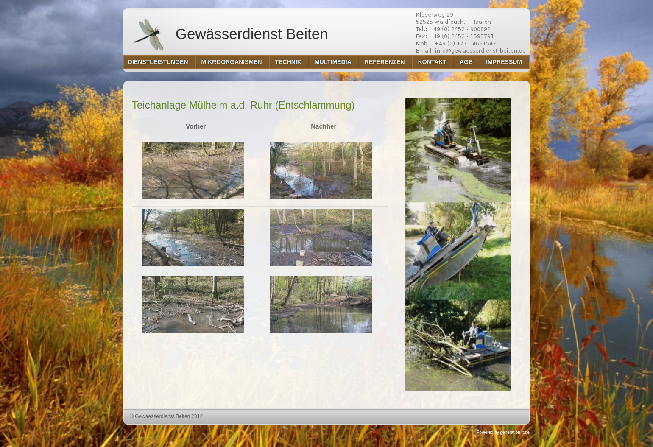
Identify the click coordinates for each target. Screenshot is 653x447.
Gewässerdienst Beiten (228, 34)
